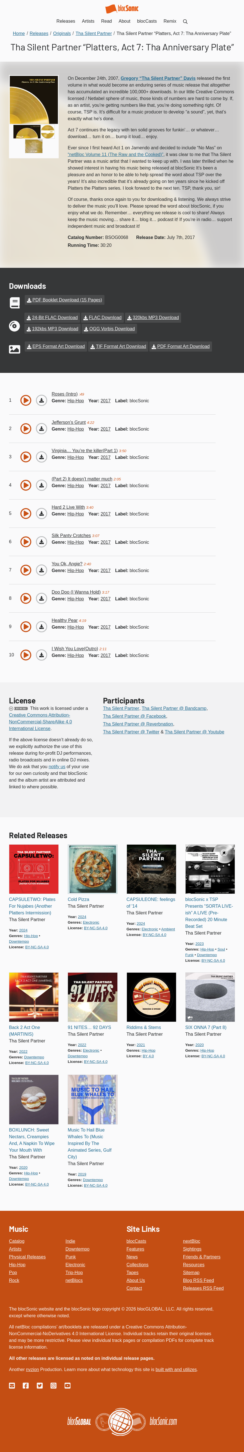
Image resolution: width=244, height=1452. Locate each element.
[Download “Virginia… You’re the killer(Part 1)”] (41, 453)
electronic (91, 919)
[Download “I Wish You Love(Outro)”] (41, 651)
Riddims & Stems (144, 1023)
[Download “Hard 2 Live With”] (41, 509)
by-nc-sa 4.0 (37, 943)
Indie (70, 1237)
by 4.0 (148, 1052)
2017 (106, 396)
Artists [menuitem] (88, 21)
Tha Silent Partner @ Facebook (134, 712)
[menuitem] (185, 21)
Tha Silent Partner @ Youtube (194, 728)
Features (135, 1245)
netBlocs (74, 1276)
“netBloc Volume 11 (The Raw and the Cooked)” (115, 154)
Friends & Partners (201, 1253)
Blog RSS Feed (198, 1276)
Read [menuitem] (106, 21)
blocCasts (136, 1237)
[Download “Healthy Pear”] (41, 622)
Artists (15, 1245)
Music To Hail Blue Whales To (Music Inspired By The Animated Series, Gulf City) (89, 1139)
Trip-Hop (74, 1268)
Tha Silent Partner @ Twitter (131, 728)
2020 (199, 1041)
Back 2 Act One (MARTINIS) (24, 1027)
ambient (168, 925)
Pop (13, 1268)
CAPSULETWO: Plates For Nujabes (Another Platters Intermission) (32, 902)
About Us (136, 1276)
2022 (23, 1048)
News (132, 1253)
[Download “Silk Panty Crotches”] (41, 537)
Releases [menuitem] (65, 21)
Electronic (75, 1260)
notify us (57, 762)
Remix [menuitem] (170, 21)
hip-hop (75, 396)
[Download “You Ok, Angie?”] (41, 566)
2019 (82, 1170)
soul (221, 946)
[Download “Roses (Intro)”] (41, 396)
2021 (141, 1041)
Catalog (16, 1237)
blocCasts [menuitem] (147, 21)
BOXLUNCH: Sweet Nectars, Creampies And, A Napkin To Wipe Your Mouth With (31, 1136)
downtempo (19, 938)
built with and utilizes (176, 1365)
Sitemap (191, 1268)
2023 (199, 940)
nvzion (32, 1365)
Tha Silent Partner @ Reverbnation (138, 720)
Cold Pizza (78, 895)
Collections (138, 1260)
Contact (134, 1284)
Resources (193, 1260)
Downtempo (77, 1245)
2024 (23, 926)
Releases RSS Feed (203, 1284)
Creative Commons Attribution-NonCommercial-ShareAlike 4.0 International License (40, 718)
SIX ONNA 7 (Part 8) (206, 1023)
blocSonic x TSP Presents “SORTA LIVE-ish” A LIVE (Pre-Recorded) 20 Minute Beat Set (209, 909)
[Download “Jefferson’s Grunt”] (41, 424)
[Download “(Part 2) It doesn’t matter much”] (41, 481)
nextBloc (191, 1237)
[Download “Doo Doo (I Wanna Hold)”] (41, 594)
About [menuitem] (125, 21)
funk (189, 951)
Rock (14, 1276)
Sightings (192, 1245)
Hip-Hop (17, 1260)
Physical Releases (27, 1253)
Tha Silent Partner (121, 704)
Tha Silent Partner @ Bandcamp (174, 704)
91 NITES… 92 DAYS (89, 1023)
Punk (70, 1253)
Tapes (133, 1268)
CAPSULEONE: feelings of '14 (151, 899)
